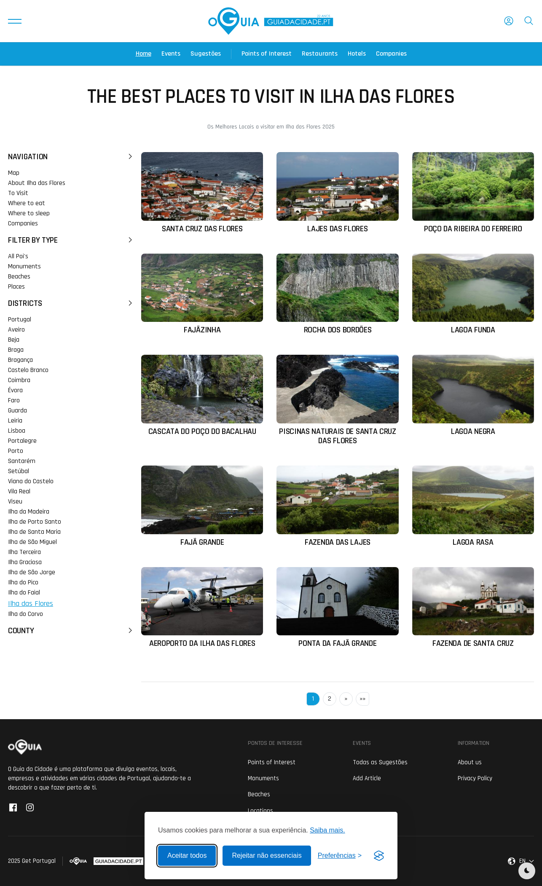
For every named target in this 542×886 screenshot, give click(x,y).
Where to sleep (29, 213)
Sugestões (206, 53)
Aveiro (16, 329)
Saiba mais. (327, 830)
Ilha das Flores (30, 603)
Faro (14, 400)
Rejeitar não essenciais (266, 855)
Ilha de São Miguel (32, 542)
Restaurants (320, 53)
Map (13, 173)
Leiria (15, 420)
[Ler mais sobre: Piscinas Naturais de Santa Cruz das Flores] (337, 400)
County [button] (71, 630)
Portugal (19, 319)
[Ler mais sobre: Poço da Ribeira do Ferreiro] (473, 192)
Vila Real (19, 491)
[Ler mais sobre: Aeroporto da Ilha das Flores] (202, 607)
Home (143, 53)
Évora (15, 390)
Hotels (357, 53)
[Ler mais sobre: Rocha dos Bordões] (337, 294)
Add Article (367, 778)
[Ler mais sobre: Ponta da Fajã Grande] (337, 607)
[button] (14, 21)
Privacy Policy (475, 778)
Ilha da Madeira (28, 511)
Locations (260, 811)
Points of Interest (266, 53)
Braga (16, 349)
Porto (15, 451)
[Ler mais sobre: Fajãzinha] (202, 294)
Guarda (17, 410)
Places (16, 286)
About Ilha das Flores (36, 183)
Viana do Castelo (31, 481)
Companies (391, 53)
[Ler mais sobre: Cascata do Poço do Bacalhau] (202, 395)
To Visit (18, 193)
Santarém (21, 461)
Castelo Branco (28, 370)
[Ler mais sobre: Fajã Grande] (202, 506)
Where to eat (26, 203)
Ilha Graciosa (25, 562)
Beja (13, 339)
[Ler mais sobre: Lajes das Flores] (337, 192)
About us (470, 762)
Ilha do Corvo (25, 614)
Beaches (19, 276)
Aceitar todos (187, 855)
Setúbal (18, 471)
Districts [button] (71, 303)
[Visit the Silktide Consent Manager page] (379, 856)
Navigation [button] (71, 156)
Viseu (15, 501)
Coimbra (19, 380)
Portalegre (22, 440)
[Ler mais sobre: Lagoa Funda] (473, 294)
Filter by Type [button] (71, 240)
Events (170, 53)
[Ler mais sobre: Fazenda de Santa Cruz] (473, 607)
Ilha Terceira (24, 552)
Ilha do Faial (24, 592)
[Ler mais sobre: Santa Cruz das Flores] (202, 192)
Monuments (24, 266)
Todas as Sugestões (380, 762)
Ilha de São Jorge (31, 572)
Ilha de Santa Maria (34, 531)
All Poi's (18, 256)
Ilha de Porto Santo (34, 521)
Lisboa (16, 430)
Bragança (20, 360)
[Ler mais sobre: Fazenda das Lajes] (337, 506)
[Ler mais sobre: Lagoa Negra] (473, 395)
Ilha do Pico (23, 582)
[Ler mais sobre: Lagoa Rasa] (473, 506)
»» (362, 698)
